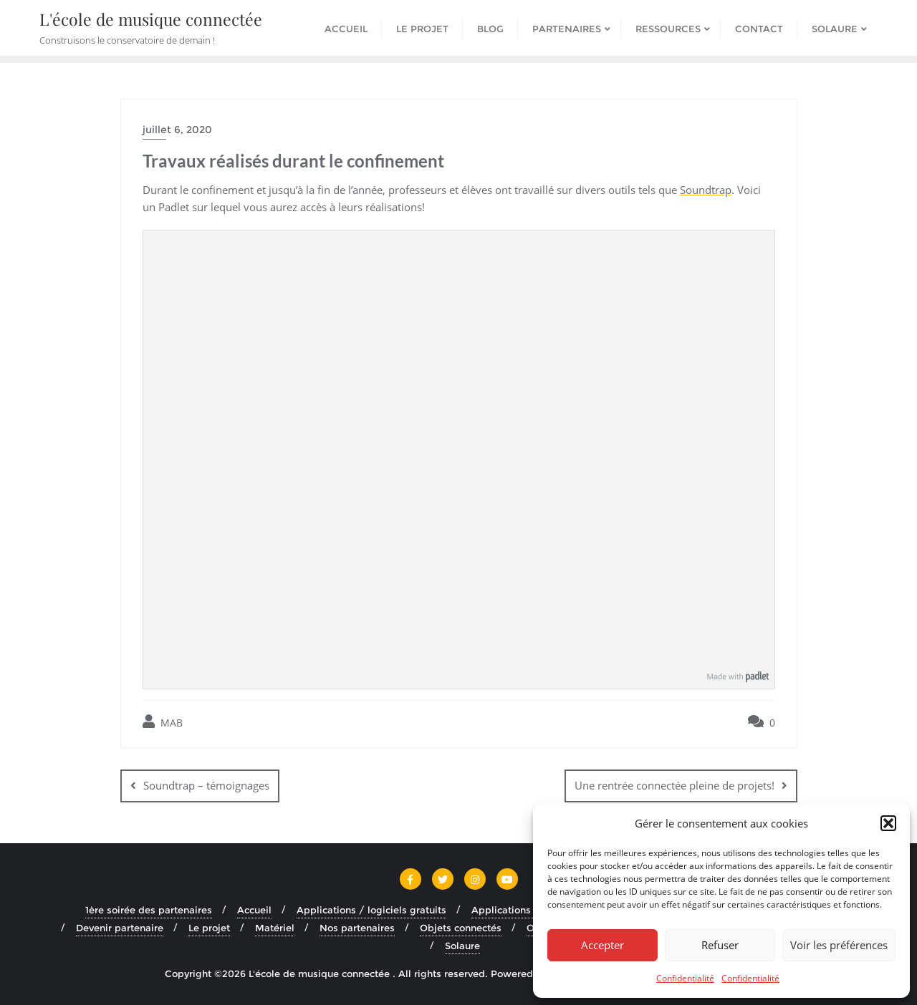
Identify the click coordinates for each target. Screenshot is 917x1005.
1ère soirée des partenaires (148, 910)
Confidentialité (685, 978)
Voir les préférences (839, 945)
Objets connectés (460, 927)
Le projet (209, 927)
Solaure (462, 945)
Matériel (274, 927)
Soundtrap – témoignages (206, 785)
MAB (163, 721)
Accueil (254, 910)
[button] (888, 823)
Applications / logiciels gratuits (371, 910)
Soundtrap (705, 190)
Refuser (720, 945)
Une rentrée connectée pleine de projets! (674, 785)
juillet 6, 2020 (177, 129)
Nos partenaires (357, 927)
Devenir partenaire (119, 927)
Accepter (602, 945)
